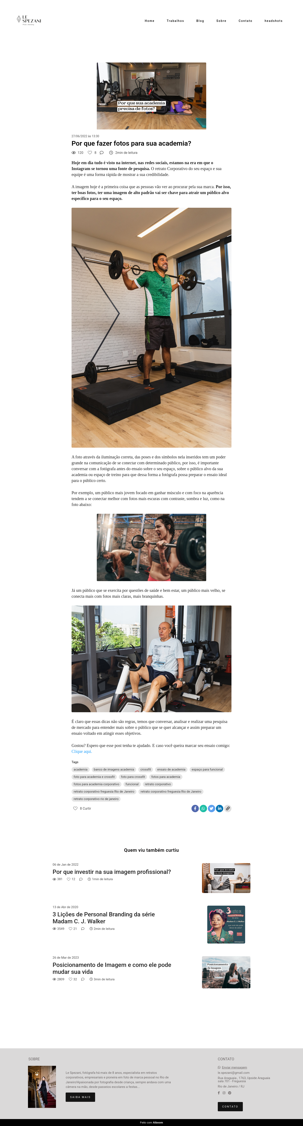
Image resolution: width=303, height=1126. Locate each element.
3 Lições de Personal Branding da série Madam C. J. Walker (104, 918)
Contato (245, 21)
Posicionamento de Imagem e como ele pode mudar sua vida (112, 968)
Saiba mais (80, 1097)
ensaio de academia (171, 769)
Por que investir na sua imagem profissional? (112, 871)
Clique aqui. (82, 751)
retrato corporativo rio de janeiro (96, 799)
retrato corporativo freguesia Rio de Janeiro (104, 791)
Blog (200, 21)
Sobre (221, 21)
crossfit (145, 769)
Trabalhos (175, 21)
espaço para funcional (207, 769)
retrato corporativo (158, 784)
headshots (274, 21)
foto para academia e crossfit (94, 777)
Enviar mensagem (234, 1067)
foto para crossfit (133, 777)
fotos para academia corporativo (96, 784)
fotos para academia (165, 777)
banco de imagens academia (114, 769)
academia (81, 769)
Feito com (151, 1122)
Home (150, 21)
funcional (132, 784)
